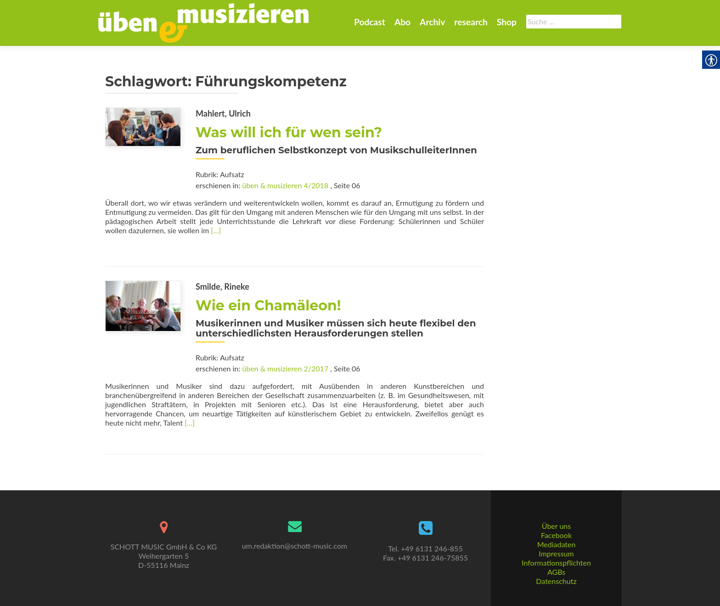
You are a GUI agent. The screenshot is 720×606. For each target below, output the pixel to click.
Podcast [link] (369, 22)
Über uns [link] (556, 526)
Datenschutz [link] (556, 581)
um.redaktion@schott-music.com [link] (294, 545)
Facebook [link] (556, 535)
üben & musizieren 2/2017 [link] (285, 368)
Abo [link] (402, 22)
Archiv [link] (432, 22)
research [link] (471, 22)
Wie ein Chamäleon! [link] (268, 305)
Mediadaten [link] (556, 544)
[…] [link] (216, 230)
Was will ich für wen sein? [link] (289, 132)
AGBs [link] (556, 571)
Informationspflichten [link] (556, 562)
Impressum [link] (556, 553)
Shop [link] (507, 22)
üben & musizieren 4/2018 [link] (285, 185)
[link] (203, 22)
